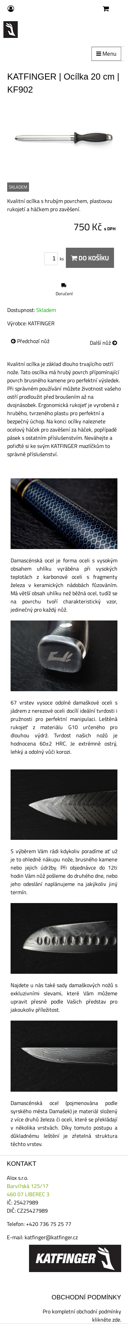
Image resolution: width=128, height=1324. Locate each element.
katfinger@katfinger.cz (51, 1237)
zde (116, 1319)
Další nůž (103, 343)
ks (55, 258)
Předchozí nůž (30, 341)
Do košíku (90, 258)
